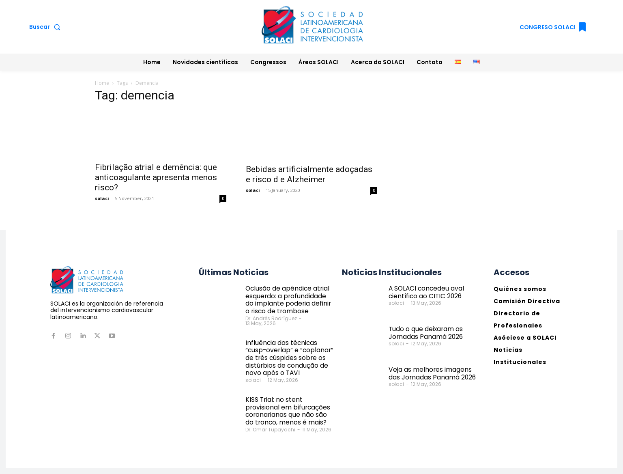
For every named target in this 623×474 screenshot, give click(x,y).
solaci (102, 198)
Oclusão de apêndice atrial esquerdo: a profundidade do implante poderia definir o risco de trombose (289, 298)
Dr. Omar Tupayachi (270, 412)
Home (102, 83)
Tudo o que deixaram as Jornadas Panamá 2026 (423, 332)
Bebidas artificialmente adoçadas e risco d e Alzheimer (309, 174)
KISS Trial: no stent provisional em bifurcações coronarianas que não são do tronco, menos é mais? (289, 395)
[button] (46, 26)
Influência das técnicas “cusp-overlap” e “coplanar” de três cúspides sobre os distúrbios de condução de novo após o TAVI (289, 349)
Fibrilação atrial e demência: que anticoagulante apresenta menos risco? (156, 177)
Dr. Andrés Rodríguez (271, 315)
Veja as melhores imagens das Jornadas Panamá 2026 (432, 372)
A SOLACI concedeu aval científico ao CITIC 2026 (423, 291)
